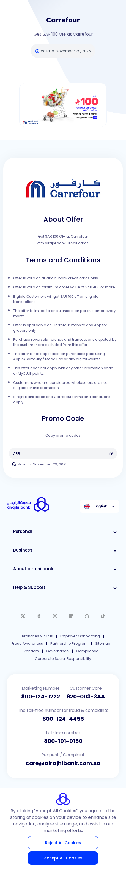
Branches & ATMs (37, 636)
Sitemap (102, 643)
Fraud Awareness (27, 643)
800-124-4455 (63, 719)
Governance (57, 651)
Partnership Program (69, 643)
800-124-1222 (40, 696)
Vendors (31, 651)
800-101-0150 (63, 741)
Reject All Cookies (63, 842)
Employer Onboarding (80, 636)
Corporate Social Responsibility (63, 658)
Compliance (87, 651)
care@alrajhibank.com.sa (63, 763)
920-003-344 (86, 696)
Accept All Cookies (63, 858)
